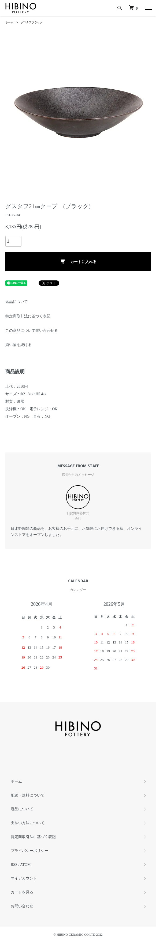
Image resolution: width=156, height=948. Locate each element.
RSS (14, 865)
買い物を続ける (18, 345)
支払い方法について (27, 823)
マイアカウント (24, 878)
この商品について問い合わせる (31, 331)
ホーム (9, 22)
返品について (16, 302)
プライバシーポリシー (29, 851)
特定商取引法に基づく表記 (27, 316)
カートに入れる (78, 261)
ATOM (25, 865)
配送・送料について (27, 795)
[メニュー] (148, 8)
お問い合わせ (22, 906)
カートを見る (22, 892)
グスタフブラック (31, 22)
